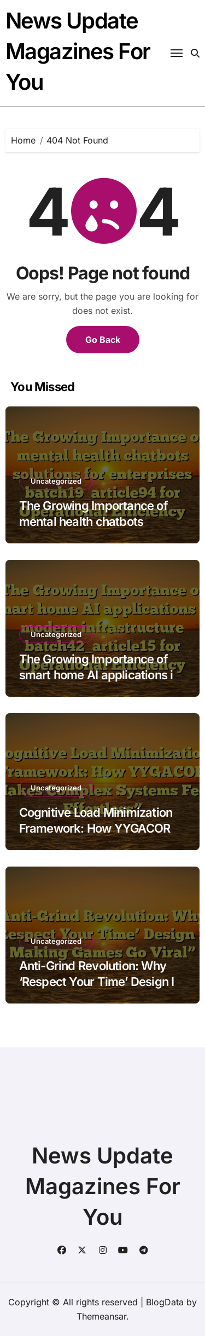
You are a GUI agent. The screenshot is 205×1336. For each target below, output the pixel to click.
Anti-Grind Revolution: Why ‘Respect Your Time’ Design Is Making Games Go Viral (99, 981)
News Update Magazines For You (77, 51)
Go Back (102, 339)
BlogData (165, 1302)
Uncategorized (56, 481)
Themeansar (101, 1316)
